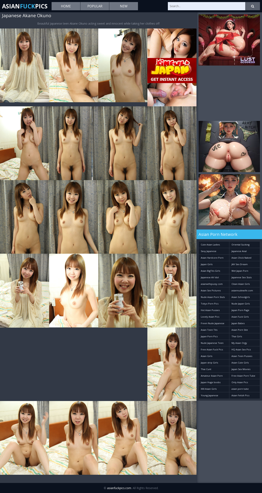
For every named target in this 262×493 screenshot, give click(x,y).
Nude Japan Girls (241, 303)
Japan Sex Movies (241, 369)
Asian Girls (206, 356)
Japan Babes (238, 323)
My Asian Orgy (239, 342)
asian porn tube (240, 388)
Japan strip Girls (209, 362)
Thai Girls (237, 336)
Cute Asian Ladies (210, 244)
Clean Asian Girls (241, 283)
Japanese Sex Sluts (242, 277)
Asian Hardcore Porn (212, 257)
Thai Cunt (206, 369)
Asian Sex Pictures (211, 290)
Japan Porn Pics (209, 336)
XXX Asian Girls (209, 388)
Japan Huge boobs (210, 382)
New (124, 6)
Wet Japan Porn (240, 270)
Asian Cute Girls (240, 362)
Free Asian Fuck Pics (212, 349)
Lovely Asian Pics (210, 316)
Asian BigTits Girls (210, 270)
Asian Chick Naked (241, 257)
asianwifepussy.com (212, 283)
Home (66, 6)
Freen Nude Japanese (212, 323)
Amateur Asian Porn (212, 375)
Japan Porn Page (240, 310)
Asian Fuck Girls (240, 316)
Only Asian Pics (240, 382)
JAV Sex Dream (240, 264)
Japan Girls (206, 264)
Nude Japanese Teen (212, 342)
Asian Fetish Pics (240, 395)
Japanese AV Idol (210, 277)
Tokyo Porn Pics (209, 303)
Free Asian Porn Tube (243, 375)
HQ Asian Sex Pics (241, 349)
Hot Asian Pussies (210, 310)
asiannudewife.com (242, 290)
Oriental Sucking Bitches (241, 245)
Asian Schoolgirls (241, 297)
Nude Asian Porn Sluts (213, 297)
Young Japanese (209, 395)
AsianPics (24, 6)
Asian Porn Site (240, 329)
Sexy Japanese (208, 251)
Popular (94, 6)
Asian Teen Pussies (242, 356)
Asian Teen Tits (209, 329)
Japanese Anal (239, 251)
